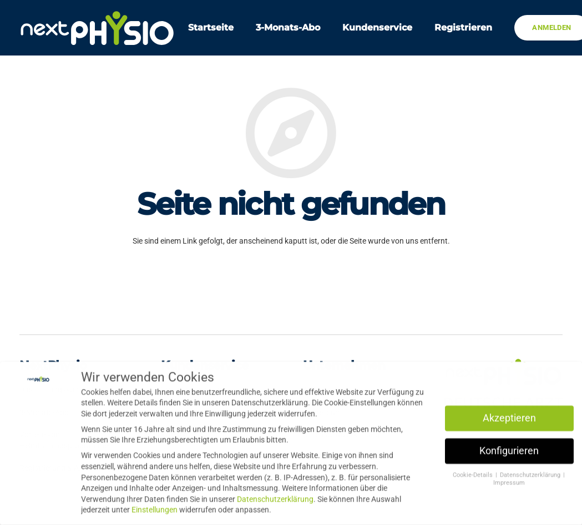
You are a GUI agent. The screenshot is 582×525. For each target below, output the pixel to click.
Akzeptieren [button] (509, 415)
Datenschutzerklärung (275, 496)
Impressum (509, 480)
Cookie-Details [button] (473, 472)
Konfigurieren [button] (509, 447)
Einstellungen (154, 507)
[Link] (97, 28)
